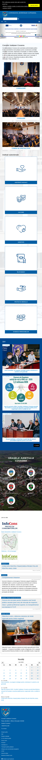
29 (26, 678)
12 (10, 673)
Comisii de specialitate (21, 135)
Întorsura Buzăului (11, 488)
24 (37, 675)
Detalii (36, 445)
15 (26, 673)
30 (32, 678)
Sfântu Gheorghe (11, 474)
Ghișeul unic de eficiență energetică (10, 749)
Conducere (21, 75)
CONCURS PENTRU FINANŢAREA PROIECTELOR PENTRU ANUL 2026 (19, 699)
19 (10, 675)
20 (15, 675)
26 (10, 678)
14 (21, 673)
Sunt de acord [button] (34, 5)
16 (32, 673)
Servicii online (4, 753)
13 (15, 673)
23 (32, 675)
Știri (2, 734)
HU (2, 21)
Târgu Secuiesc (31, 474)
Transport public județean (7, 746)
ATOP (2, 751)
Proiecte (3, 742)
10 (37, 670)
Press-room (4, 740)
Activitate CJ (4, 744)
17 (37, 673)
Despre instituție (5, 736)
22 (26, 675)
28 (21, 678)
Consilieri (21, 105)
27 (15, 678)
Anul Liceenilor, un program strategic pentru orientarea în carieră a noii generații (20, 683)
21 (21, 675)
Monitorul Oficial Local (6, 755)
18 (4, 675)
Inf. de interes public (6, 738)
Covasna (11, 502)
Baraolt (31, 488)
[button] (3, 31)
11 (4, 673)
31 (37, 678)
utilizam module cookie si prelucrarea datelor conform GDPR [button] (15, 7)
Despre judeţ (4, 732)
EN (5, 21)
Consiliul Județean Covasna (22, 13)
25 (4, 678)
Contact (4, 728)
